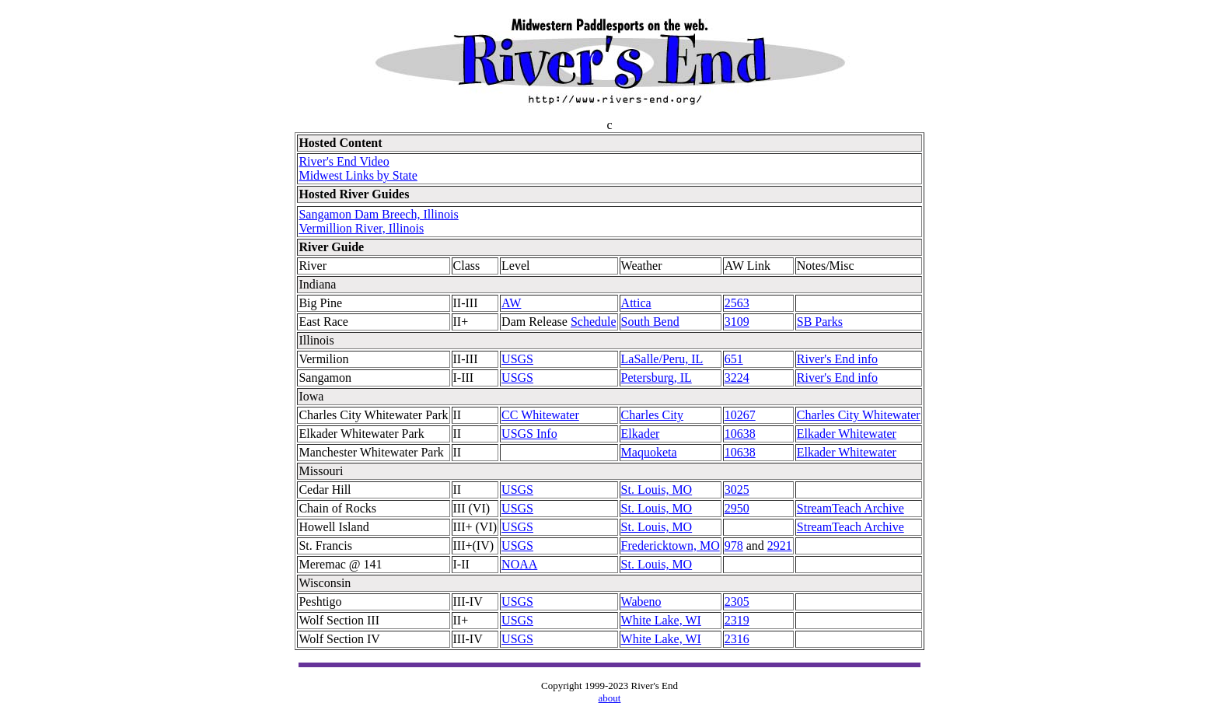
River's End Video (344, 161)
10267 (740, 414)
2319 (737, 620)
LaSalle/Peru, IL (662, 358)
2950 (737, 508)
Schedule (593, 321)
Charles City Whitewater (858, 414)
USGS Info (529, 433)
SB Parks (820, 321)
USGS (517, 358)
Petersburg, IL (656, 377)
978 (734, 545)
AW (511, 303)
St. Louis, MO (657, 489)
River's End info (837, 358)
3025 (737, 489)
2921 (779, 545)
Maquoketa (649, 452)
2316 (737, 638)
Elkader (640, 433)
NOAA (519, 564)
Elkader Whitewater (846, 433)
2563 (737, 303)
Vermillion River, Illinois (361, 228)
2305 (737, 601)
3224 (737, 377)
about (610, 698)
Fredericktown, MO (670, 545)
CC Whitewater (540, 414)
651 (734, 358)
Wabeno (641, 601)
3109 (737, 321)
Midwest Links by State (358, 175)
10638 (740, 433)
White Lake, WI (661, 620)
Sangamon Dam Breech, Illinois (378, 214)
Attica (636, 303)
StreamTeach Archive (850, 508)
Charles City (652, 414)
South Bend (650, 321)
